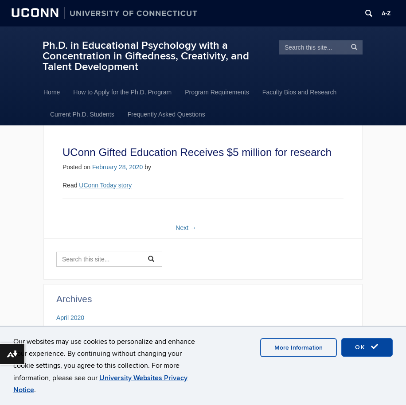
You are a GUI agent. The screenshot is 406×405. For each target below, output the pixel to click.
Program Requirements (217, 92)
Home (51, 92)
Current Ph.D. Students (82, 114)
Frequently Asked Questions (166, 114)
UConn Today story (105, 185)
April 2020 (70, 317)
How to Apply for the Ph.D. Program (122, 92)
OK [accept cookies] (367, 347)
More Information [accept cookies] (298, 347)
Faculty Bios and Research (299, 92)
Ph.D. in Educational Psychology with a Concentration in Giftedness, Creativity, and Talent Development (146, 56)
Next (186, 227)
